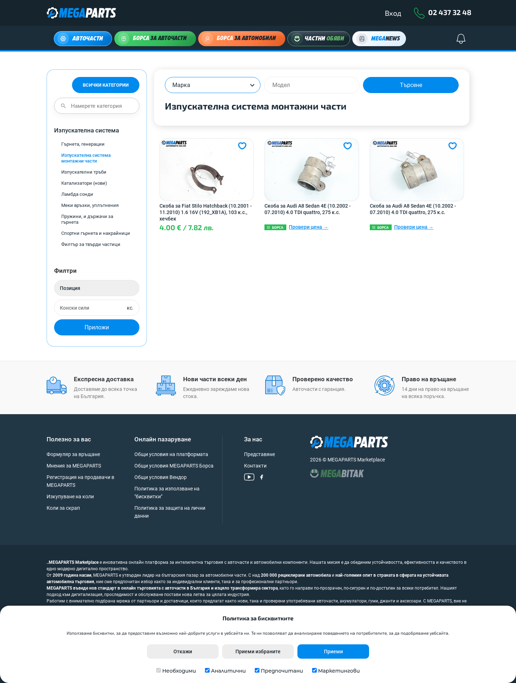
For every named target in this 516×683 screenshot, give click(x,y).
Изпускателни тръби (83, 172)
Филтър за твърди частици (90, 244)
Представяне (259, 454)
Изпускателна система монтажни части (86, 158)
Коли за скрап (63, 508)
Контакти (255, 466)
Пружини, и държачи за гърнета (87, 219)
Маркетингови (339, 671)
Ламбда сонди (77, 194)
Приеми (333, 651)
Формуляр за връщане (73, 454)
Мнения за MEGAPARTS (74, 466)
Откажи (182, 651)
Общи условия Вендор (160, 477)
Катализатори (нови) (84, 183)
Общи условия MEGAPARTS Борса (174, 466)
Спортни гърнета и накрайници (95, 233)
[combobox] (213, 85)
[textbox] (187, 85)
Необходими (179, 671)
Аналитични (228, 671)
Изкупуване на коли (70, 496)
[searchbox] (315, 85)
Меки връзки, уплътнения (90, 205)
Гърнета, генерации (83, 144)
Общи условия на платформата (171, 454)
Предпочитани (282, 671)
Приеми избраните (258, 651)
